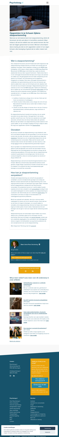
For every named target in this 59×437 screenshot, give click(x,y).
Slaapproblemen (34, 412)
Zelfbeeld (33, 408)
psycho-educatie (35, 217)
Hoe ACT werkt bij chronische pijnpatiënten (35, 300)
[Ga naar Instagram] (26, 271)
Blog (11, 418)
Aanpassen (47, 432)
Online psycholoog (15, 408)
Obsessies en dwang (36, 419)
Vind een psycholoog (15, 405)
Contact (12, 421)
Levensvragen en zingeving (37, 414)
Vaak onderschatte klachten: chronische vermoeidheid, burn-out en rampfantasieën (35, 312)
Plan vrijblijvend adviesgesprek (21, 257)
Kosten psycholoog (15, 412)
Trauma (32, 410)
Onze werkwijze (14, 403)
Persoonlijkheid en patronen (38, 416)
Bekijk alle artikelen (15, 341)
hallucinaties (40, 89)
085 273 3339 (13, 373)
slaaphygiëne (41, 193)
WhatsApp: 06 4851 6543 (40, 385)
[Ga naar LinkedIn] (33, 271)
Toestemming (47, 428)
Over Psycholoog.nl (15, 401)
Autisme (32, 401)
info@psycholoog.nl (15, 371)
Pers (11, 419)
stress (16, 143)
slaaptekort (14, 138)
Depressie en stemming (36, 406)
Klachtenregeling (14, 416)
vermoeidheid (35, 189)
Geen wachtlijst (14, 410)
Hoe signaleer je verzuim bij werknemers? (35, 328)
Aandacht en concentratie (37, 403)
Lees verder (42, 293)
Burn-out (32, 418)
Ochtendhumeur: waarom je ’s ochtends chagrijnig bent (34, 283)
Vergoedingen (13, 414)
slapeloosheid (36, 125)
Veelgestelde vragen (15, 406)
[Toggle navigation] (47, 3)
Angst (32, 405)
